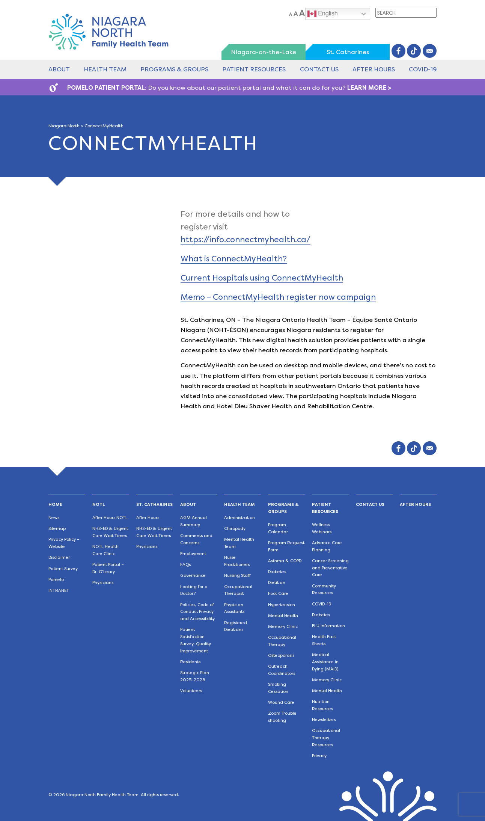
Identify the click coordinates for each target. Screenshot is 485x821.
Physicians (102, 582)
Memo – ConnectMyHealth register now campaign (278, 297)
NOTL (98, 504)
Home (55, 504)
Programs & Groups (174, 69)
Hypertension (281, 604)
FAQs (185, 564)
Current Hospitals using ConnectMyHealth (262, 277)
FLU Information (328, 625)
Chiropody (235, 528)
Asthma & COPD (284, 560)
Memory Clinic (283, 626)
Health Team (105, 69)
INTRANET (58, 590)
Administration (239, 517)
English (322, 13)
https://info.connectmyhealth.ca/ (245, 239)
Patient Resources (254, 69)
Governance (193, 575)
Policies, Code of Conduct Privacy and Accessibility (197, 612)
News (53, 517)
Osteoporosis (281, 655)
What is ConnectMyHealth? (234, 258)
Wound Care (281, 702)
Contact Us (319, 69)
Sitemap (57, 528)
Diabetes (277, 571)
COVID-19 (423, 69)
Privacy (319, 755)
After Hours (373, 69)
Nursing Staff (237, 575)
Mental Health (283, 615)
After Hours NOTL (110, 517)
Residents (190, 662)
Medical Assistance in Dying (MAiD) (325, 662)
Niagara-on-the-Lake (263, 52)
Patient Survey (63, 568)
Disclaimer (59, 557)
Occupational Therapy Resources (326, 737)
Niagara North (64, 125)
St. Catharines (348, 52)
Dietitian (276, 582)
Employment (193, 553)
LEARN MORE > (369, 87)
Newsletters (324, 719)
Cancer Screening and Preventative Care (330, 568)
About (59, 69)
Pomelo (56, 579)
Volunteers (191, 690)
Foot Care (278, 593)
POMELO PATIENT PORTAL (106, 87)
